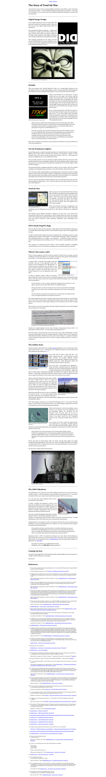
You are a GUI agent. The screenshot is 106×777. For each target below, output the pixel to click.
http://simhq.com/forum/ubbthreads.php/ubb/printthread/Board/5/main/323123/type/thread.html (52, 715)
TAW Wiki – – (50, 728)
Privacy (55, 1)
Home (50, 1)
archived (37, 579)
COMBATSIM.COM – (53, 604)
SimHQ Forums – (40, 642)
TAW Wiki (39, 540)
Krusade (54, 348)
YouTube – (58, 571)
